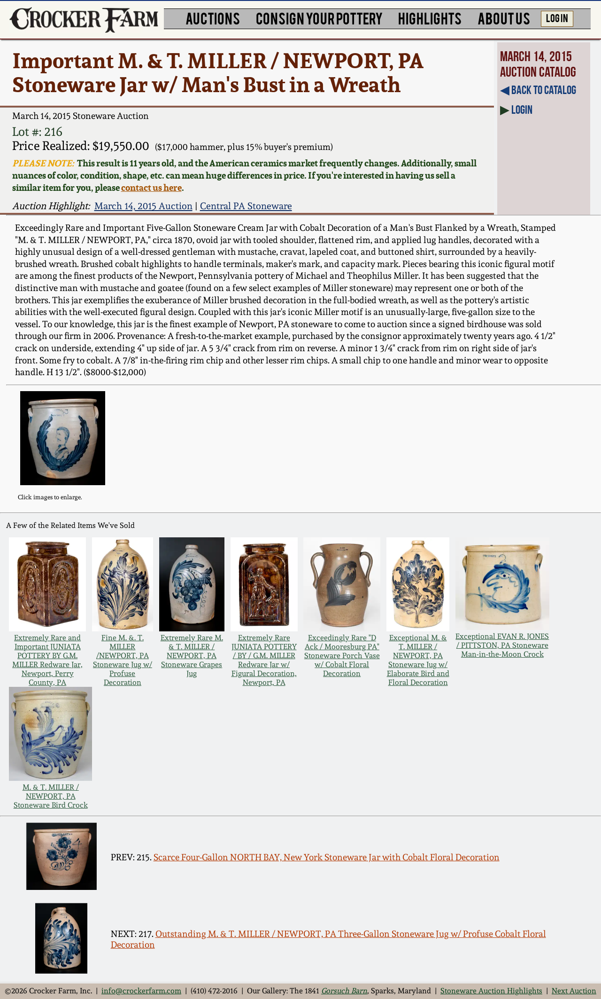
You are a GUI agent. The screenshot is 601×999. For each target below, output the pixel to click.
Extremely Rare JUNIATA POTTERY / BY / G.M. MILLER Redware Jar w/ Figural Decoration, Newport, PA (264, 660)
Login (521, 109)
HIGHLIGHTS (430, 17)
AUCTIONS (212, 17)
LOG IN (557, 17)
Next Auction (574, 990)
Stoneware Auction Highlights (491, 990)
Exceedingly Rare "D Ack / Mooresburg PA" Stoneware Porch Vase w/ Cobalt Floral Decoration (342, 655)
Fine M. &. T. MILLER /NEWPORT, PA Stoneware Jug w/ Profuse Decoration (122, 660)
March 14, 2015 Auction (143, 206)
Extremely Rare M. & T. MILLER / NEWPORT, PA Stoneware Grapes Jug (192, 655)
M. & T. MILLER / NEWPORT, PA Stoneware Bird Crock (51, 796)
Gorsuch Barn (344, 990)
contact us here (151, 187)
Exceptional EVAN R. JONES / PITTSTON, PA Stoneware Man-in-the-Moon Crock (502, 645)
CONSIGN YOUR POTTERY (319, 17)
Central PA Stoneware (246, 206)
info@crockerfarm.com (141, 990)
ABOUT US (504, 17)
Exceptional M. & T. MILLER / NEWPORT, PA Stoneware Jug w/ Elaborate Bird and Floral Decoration (418, 660)
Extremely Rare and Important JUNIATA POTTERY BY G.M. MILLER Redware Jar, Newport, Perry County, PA (47, 660)
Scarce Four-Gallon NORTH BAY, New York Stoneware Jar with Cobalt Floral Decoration (327, 857)
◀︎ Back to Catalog (538, 89)
